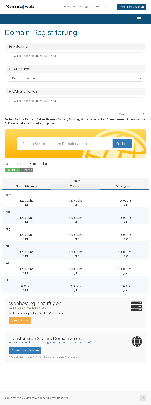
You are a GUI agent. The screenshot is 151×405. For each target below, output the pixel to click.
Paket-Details (20, 320)
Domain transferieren (25, 350)
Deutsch (69, 6)
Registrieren (103, 6)
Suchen (122, 143)
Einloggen (85, 6)
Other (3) (27, 170)
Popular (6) (12, 170)
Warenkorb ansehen (131, 6)
